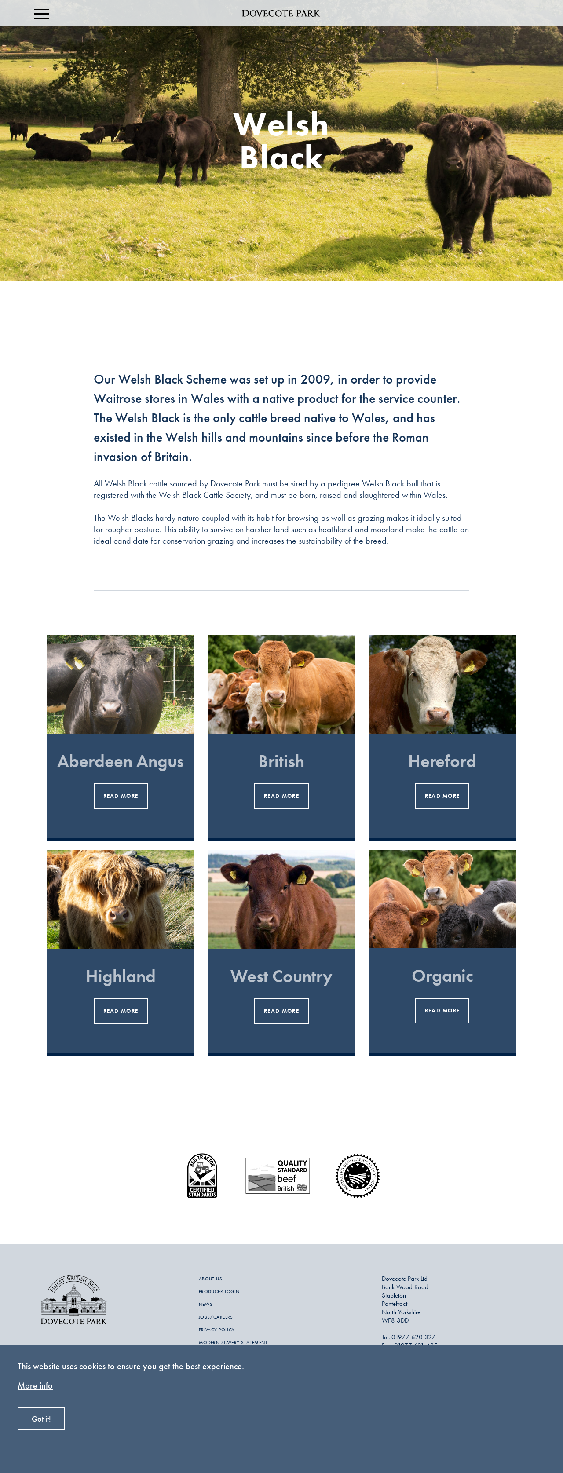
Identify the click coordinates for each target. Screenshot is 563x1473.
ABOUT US (211, 1279)
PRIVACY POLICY (217, 1330)
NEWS (206, 1304)
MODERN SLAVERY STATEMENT (233, 1342)
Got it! (41, 1419)
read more (121, 796)
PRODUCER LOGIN (219, 1291)
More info (35, 1385)
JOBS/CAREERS (216, 1317)
